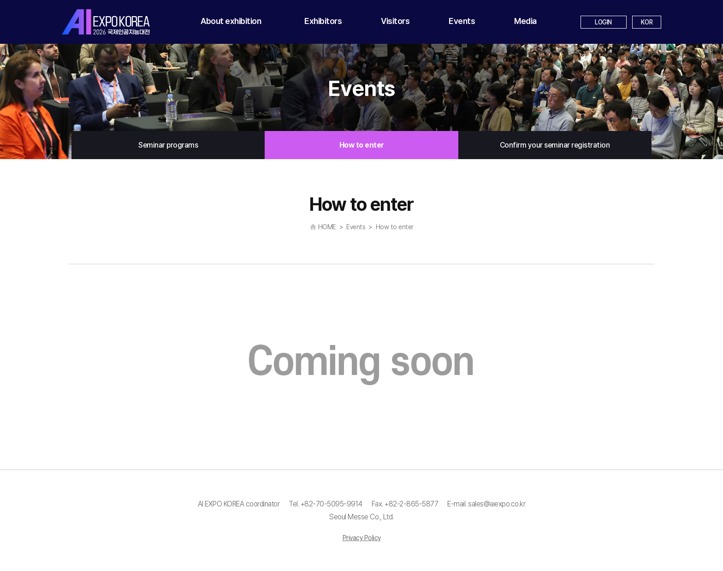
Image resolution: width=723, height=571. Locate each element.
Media (525, 21)
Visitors (395, 21)
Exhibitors (323, 21)
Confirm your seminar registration (555, 145)
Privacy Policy (362, 537)
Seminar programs (168, 145)
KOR (647, 22)
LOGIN (603, 22)
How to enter (361, 145)
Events (462, 21)
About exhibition (231, 21)
